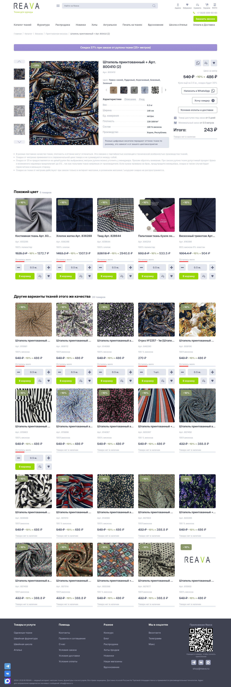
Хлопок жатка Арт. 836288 (74, 235)
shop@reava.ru (201, 668)
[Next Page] (165, 90)
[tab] (112, 99)
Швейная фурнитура (26, 638)
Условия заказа (68, 649)
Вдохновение (111, 667)
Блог (106, 638)
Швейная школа (23, 644)
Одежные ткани (23, 632)
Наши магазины (113, 661)
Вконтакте (155, 632)
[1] (19, 74)
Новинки (109, 655)
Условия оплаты (68, 661)
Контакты (64, 632)
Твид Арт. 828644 (109, 235)
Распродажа (111, 644)
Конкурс (109, 632)
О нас (62, 644)
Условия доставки (69, 655)
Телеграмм (155, 638)
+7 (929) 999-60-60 (207, 12)
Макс (152, 644)
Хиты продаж (111, 649)
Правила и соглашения (72, 638)
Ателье (18, 649)
